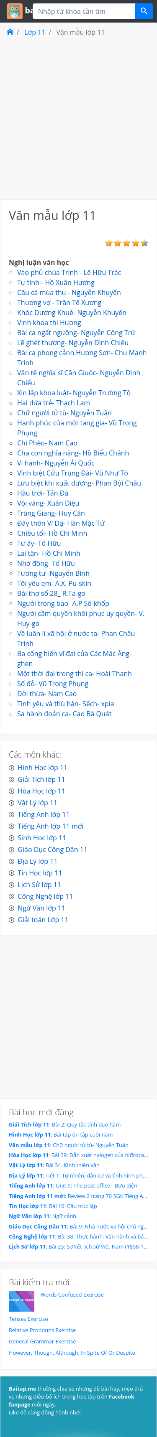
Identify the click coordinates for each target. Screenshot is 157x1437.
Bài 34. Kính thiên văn (73, 1165)
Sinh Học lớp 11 (42, 837)
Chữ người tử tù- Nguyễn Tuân (64, 412)
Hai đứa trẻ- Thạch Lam (53, 402)
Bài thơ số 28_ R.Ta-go (51, 593)
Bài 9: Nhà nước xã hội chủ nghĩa (110, 1226)
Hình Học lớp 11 (42, 767)
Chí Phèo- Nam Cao (47, 443)
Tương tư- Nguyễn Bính (53, 573)
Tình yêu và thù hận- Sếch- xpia (65, 703)
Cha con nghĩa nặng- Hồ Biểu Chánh (73, 453)
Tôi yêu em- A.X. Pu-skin (54, 583)
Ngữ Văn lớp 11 (41, 908)
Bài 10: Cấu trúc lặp (73, 1206)
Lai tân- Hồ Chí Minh (48, 553)
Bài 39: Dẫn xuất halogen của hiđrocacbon (104, 1155)
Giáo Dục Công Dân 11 (53, 849)
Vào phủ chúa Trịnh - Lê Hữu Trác (69, 272)
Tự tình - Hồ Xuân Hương (56, 282)
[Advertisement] (78, 117)
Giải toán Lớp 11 (43, 919)
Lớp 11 (34, 32)
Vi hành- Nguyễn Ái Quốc (56, 463)
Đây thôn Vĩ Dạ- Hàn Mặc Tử (61, 523)
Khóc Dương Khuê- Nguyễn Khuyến (71, 312)
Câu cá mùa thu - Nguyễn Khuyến (69, 292)
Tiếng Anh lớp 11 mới (50, 826)
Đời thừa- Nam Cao (47, 693)
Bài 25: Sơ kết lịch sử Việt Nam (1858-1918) (101, 1246)
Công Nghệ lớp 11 (45, 896)
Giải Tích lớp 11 (41, 779)
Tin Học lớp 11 (40, 872)
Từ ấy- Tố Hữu (39, 543)
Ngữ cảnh (64, 1216)
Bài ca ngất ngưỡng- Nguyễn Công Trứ (76, 332)
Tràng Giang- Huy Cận (51, 513)
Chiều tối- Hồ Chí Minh (52, 533)
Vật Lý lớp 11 (37, 802)
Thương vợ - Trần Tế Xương (59, 302)
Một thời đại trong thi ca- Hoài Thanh (74, 673)
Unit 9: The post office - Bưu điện (96, 1185)
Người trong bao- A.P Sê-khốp (63, 603)
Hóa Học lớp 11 (41, 791)
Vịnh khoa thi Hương (49, 322)
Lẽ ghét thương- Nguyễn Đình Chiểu (73, 342)
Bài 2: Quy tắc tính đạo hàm (86, 1124)
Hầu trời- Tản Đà (42, 493)
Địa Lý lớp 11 (37, 861)
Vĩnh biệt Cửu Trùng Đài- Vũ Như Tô (72, 473)
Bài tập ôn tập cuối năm (83, 1134)
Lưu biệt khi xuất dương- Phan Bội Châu (79, 483)
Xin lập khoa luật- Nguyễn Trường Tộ (74, 392)
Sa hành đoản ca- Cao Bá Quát (64, 713)
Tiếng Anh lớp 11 (43, 814)
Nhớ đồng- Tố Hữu (46, 563)
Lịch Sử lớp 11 (39, 884)
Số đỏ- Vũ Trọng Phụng (52, 683)
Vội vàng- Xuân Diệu (48, 503)
